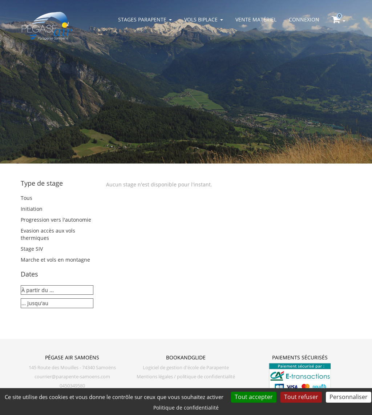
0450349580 (72, 386)
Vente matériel (255, 19)
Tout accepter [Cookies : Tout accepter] (254, 397)
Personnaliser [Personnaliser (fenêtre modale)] (348, 397)
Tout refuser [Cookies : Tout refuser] (301, 397)
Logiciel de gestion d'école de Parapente (186, 367)
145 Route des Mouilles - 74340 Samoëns (72, 367)
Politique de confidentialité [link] (186, 407)
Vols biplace (203, 19)
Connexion (304, 19)
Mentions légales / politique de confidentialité (186, 377)
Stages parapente (145, 19)
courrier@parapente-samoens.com (72, 377)
